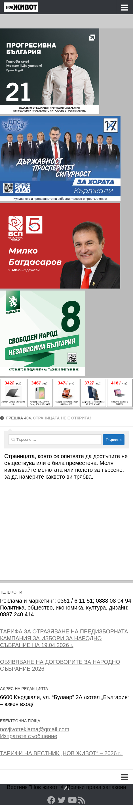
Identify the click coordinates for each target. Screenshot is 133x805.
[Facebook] (51, 800)
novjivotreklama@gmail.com (34, 729)
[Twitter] (62, 800)
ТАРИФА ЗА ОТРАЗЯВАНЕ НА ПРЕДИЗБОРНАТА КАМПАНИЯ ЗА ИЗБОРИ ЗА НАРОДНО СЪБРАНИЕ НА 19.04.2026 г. (64, 638)
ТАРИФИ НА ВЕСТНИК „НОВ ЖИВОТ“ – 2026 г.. (61, 753)
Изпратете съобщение (28, 736)
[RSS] (82, 800)
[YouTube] (72, 800)
